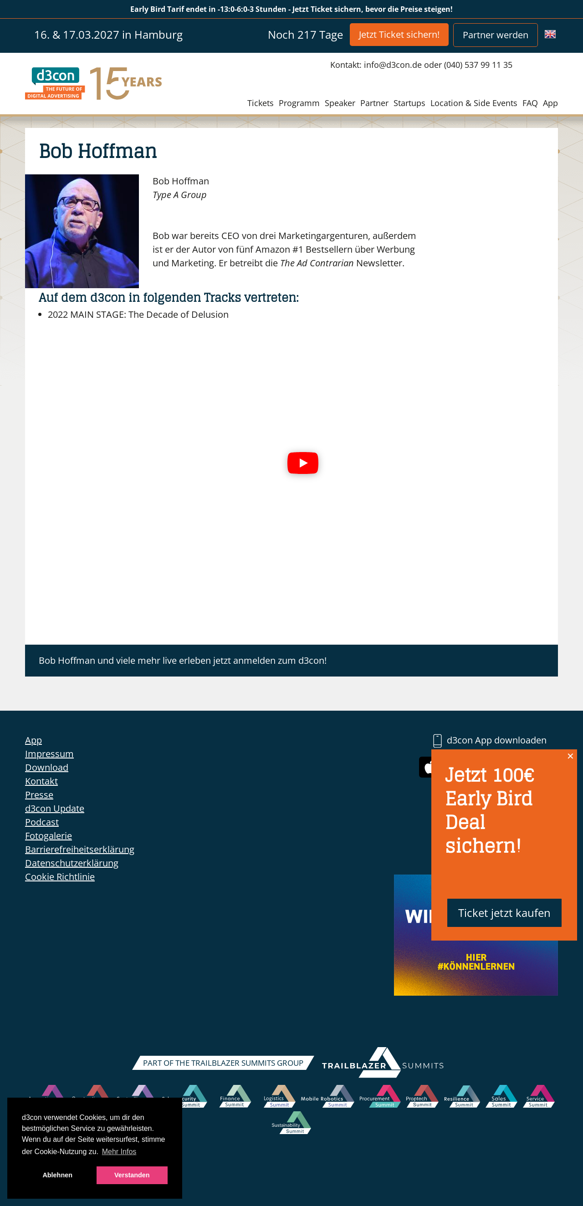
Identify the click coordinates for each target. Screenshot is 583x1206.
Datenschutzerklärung (71, 863)
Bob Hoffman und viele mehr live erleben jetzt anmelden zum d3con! (183, 660)
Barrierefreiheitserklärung (79, 849)
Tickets (260, 102)
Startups (409, 102)
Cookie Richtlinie (60, 876)
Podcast (42, 822)
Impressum (49, 754)
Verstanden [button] (132, 1175)
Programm (299, 102)
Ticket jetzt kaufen (504, 912)
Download (46, 767)
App (550, 102)
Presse (39, 795)
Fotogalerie (48, 835)
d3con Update (54, 808)
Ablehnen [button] (57, 1175)
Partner (374, 102)
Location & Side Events (473, 102)
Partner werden (495, 35)
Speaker (340, 102)
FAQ (530, 102)
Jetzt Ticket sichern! (399, 34)
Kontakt (41, 781)
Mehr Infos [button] (119, 1151)
